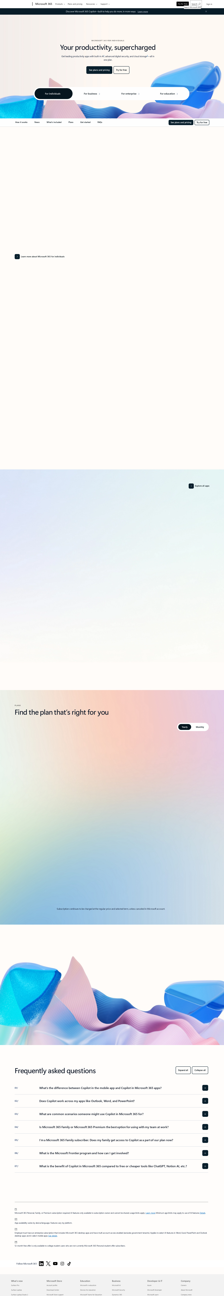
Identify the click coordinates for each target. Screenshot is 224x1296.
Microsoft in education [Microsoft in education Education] (88, 1285)
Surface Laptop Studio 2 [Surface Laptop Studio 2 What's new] (19, 1295)
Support (104, 4)
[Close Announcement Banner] (205, 11)
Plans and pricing (75, 4)
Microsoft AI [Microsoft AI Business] (116, 1285)
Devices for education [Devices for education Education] (88, 1290)
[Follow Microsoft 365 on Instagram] (62, 1263)
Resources (90, 4)
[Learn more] (143, 11)
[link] (21, 123)
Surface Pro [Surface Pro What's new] (15, 1285)
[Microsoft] (21, 4)
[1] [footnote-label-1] (16, 1209)
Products (59, 4)
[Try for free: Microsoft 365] (121, 70)
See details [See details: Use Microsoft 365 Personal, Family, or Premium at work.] (52, 1235)
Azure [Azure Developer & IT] (149, 1285)
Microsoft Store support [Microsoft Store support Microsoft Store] (55, 1295)
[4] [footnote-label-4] (16, 1241)
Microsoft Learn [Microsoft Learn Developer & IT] (152, 1295)
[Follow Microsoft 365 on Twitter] (48, 1263)
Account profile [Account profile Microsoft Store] (52, 1285)
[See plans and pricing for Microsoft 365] (99, 70)
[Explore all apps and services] (199, 486)
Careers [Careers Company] (183, 1285)
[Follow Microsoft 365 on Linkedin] (41, 1263)
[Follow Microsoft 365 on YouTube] (55, 1263)
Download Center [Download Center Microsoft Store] (53, 1290)
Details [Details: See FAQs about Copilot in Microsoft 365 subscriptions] (202, 1212)
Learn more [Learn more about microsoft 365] (150, 1212)
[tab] (184, 727)
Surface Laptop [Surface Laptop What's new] (16, 1290)
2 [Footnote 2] (147, 55)
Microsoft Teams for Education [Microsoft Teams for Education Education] (91, 1295)
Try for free (182, 3)
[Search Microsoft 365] (196, 3)
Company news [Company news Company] (186, 1295)
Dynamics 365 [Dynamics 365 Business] (117, 1295)
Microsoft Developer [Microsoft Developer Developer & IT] (154, 1290)
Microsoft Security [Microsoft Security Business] (118, 1290)
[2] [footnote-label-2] (16, 1218)
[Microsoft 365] (43, 4)
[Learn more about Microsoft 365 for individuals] (111, 256)
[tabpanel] (111, 821)
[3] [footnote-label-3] (16, 1228)
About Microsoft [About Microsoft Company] (186, 1290)
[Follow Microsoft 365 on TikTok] (69, 1263)
